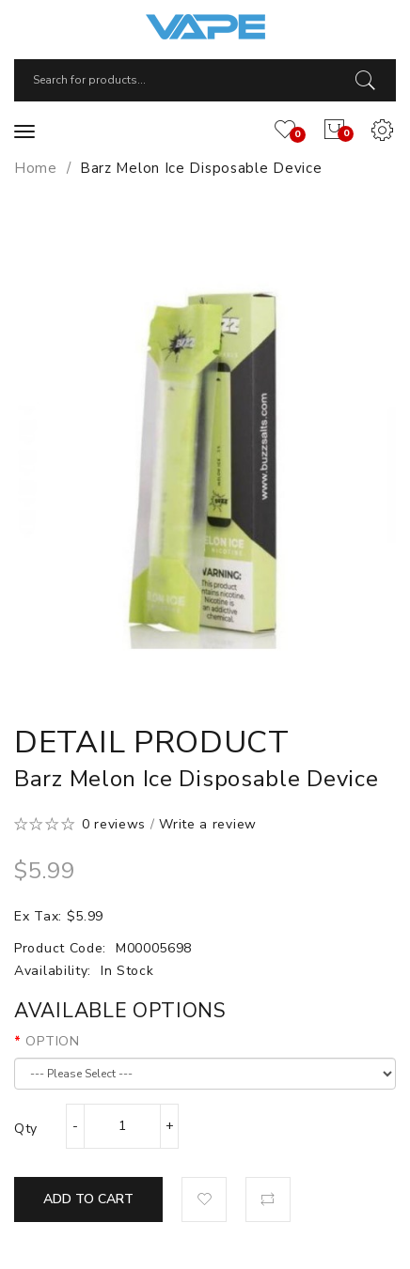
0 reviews (114, 824)
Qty (26, 1128)
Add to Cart (88, 1199)
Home (35, 168)
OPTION (52, 1041)
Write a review (208, 824)
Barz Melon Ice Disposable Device (201, 168)
